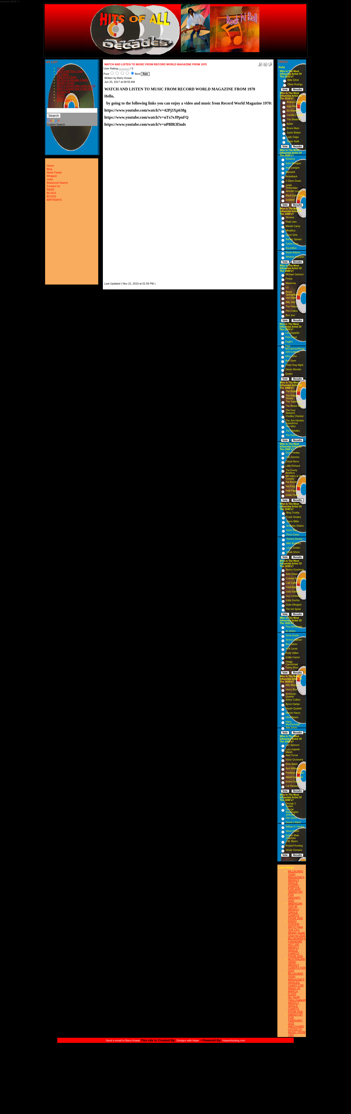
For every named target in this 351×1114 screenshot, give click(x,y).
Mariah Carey (293, 226)
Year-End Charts (67, 77)
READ (61, 94)
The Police (291, 306)
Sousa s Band (293, 822)
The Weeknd (294, 119)
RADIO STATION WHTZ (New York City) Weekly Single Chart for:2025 (296, 928)
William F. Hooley (295, 826)
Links (50, 179)
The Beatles (292, 391)
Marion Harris (293, 713)
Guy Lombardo (294, 596)
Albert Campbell (294, 777)
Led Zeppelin (292, 333)
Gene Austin (292, 635)
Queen (289, 373)
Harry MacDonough (293, 723)
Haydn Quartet (294, 708)
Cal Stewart (292, 786)
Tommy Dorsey (294, 539)
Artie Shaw (292, 574)
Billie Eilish (293, 80)
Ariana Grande (294, 102)
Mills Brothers (293, 543)
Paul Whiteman (294, 626)
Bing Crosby (292, 512)
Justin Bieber (294, 132)
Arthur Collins (293, 699)
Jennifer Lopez (294, 191)
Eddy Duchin (293, 600)
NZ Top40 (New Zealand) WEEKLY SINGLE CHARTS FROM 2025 (297, 1004)
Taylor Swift (293, 141)
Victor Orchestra (294, 759)
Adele (290, 124)
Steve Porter (292, 831)
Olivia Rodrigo (295, 84)
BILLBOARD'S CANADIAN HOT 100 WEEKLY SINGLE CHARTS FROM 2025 (296, 947)
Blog (49, 169)
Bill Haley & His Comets (294, 477)
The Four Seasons (291, 411)
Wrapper (52, 175)
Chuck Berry (292, 461)
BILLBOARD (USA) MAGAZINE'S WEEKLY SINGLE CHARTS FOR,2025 (296, 880)
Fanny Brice (292, 667)
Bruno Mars (293, 128)
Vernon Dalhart (294, 639)
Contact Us (63, 91)
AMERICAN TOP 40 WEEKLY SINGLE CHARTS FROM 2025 (295, 911)
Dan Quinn (291, 818)
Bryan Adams (293, 252)
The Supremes (294, 401)
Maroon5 (290, 172)
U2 (287, 287)
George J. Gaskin (291, 805)
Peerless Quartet (295, 772)
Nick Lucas (292, 648)
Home (60, 68)
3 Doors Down (293, 181)
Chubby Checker (295, 416)
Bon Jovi (290, 315)
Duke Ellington (294, 604)
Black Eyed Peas (295, 195)
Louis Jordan (293, 547)
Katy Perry (292, 106)
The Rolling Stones (292, 397)
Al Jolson (291, 631)
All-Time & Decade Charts (72, 79)
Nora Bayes (292, 717)
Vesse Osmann (294, 850)
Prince (289, 278)
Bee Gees (290, 360)
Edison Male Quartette (292, 836)
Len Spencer (293, 745)
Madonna (291, 283)
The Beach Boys (294, 406)
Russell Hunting (294, 845)
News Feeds (54, 172)
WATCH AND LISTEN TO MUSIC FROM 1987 (296, 1031)
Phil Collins (292, 311)
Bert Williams (293, 768)
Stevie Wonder (293, 369)
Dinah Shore (293, 552)
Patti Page (291, 490)
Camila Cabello (295, 115)
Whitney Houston (295, 257)
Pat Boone (291, 482)
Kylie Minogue (293, 163)
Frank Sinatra (293, 517)
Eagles (289, 341)
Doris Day (291, 530)
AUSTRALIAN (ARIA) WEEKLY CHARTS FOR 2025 (296, 965)
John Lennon (292, 352)
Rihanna (290, 159)
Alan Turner (292, 755)
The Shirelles (293, 430)
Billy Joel (290, 302)
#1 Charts (63, 74)
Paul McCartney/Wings (295, 347)
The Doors (291, 435)
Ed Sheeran (293, 110)
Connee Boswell (294, 578)
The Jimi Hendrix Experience (295, 422)
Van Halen (291, 297)
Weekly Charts (65, 82)
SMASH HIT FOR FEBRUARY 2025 (295, 1019)
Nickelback (291, 176)
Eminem (290, 200)
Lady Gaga (293, 137)
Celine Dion (292, 243)
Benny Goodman (295, 569)
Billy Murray (292, 685)
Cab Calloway (293, 582)
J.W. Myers (292, 841)
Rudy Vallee (292, 653)
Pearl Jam (291, 221)
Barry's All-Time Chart (70, 71)
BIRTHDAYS (64, 100)
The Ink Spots (293, 609)
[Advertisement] (119, 209)
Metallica (290, 230)
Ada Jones (291, 727)
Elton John (291, 356)
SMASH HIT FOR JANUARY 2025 (295, 896)
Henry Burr (291, 689)
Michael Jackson (295, 274)
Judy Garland (293, 591)
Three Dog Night (294, 365)
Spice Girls (291, 235)
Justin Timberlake (292, 186)
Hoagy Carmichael (292, 663)
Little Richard (293, 466)
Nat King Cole (293, 486)
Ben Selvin (291, 644)
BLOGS (61, 97)
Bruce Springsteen (292, 293)
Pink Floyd (291, 337)
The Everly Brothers (291, 471)
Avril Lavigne (293, 167)
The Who (291, 426)
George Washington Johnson (292, 812)
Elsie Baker (292, 764)
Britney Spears (294, 239)
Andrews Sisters (295, 525)
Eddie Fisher (292, 495)
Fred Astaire (292, 587)
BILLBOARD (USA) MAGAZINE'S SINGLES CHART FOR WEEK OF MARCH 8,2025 (296, 984)
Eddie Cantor (293, 657)
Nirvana (290, 217)
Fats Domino (293, 457)
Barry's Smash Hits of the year (75, 88)
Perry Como (292, 534)
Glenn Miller (292, 521)
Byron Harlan (293, 704)
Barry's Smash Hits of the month (76, 85)
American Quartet (291, 695)
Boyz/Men (291, 248)
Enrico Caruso (293, 781)
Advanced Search (57, 182)
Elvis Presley (293, 452)
